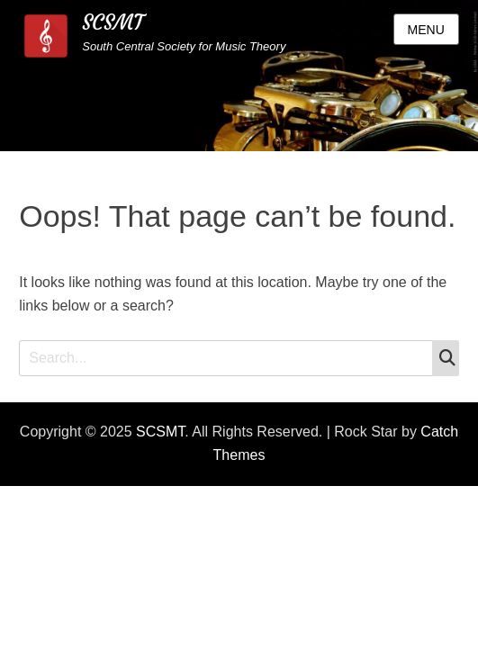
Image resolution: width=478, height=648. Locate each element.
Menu (426, 29)
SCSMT (112, 22)
